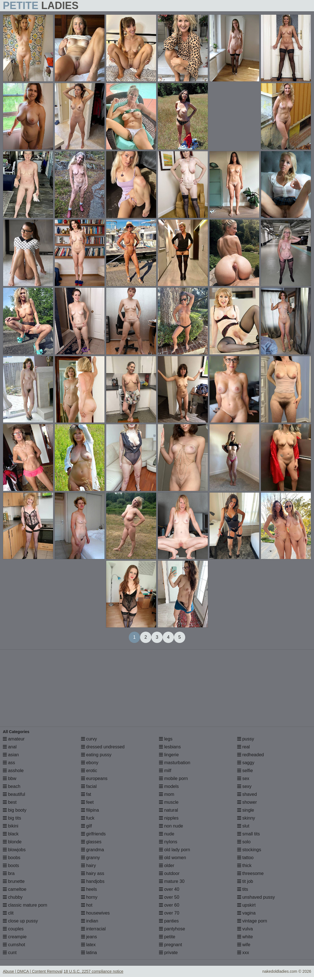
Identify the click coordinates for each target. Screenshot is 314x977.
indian (89, 920)
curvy (89, 738)
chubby (13, 897)
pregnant (170, 944)
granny (90, 857)
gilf (86, 826)
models (169, 786)
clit (8, 913)
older (166, 865)
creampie (15, 936)
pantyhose (172, 928)
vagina (246, 913)
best (10, 802)
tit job (245, 881)
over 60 (169, 905)
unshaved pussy (256, 897)
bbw (9, 778)
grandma (92, 849)
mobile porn (173, 778)
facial (89, 786)
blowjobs (14, 849)
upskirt (246, 905)
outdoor (169, 873)
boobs (11, 857)
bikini (10, 826)
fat (86, 794)
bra (9, 873)
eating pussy (96, 754)
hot (87, 905)
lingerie (169, 754)
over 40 (169, 889)
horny (89, 897)
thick (244, 865)
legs (166, 738)
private (168, 952)
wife (243, 944)
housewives (95, 913)
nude (166, 833)
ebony (90, 762)
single (245, 810)
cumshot (14, 944)
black (11, 833)
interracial (93, 928)
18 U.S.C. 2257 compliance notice (93, 971)
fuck (88, 818)
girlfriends (93, 833)
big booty (14, 810)
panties (169, 920)
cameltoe (14, 889)
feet (87, 802)
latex (88, 944)
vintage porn (252, 920)
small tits (248, 833)
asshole (13, 770)
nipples (168, 818)
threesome (250, 873)
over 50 (169, 897)
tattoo (245, 857)
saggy (245, 762)
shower (247, 802)
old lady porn (174, 849)
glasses (91, 841)
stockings (249, 849)
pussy (245, 738)
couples (13, 928)
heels (89, 889)
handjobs (92, 881)
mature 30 (171, 881)
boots (11, 865)
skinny (246, 818)
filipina (90, 810)
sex (243, 778)
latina (89, 952)
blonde (12, 841)
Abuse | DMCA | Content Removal (32, 971)
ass (9, 762)
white (245, 936)
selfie (245, 770)
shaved (247, 794)
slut (243, 826)
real (243, 746)
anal (10, 746)
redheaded (250, 754)
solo (244, 841)
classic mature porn (25, 905)
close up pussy (20, 920)
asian (11, 754)
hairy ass (92, 873)
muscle (168, 802)
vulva (245, 928)
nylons (168, 841)
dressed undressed (103, 746)
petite (167, 936)
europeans (94, 778)
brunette (14, 881)
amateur (14, 738)
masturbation (174, 762)
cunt (10, 952)
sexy (244, 786)
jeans (89, 936)
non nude (171, 826)
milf (165, 770)
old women (172, 857)
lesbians (170, 746)
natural (168, 810)
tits (242, 889)
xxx (243, 952)
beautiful (14, 794)
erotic (89, 770)
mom (166, 794)
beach (11, 786)
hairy (88, 865)
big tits (12, 818)
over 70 (169, 913)
